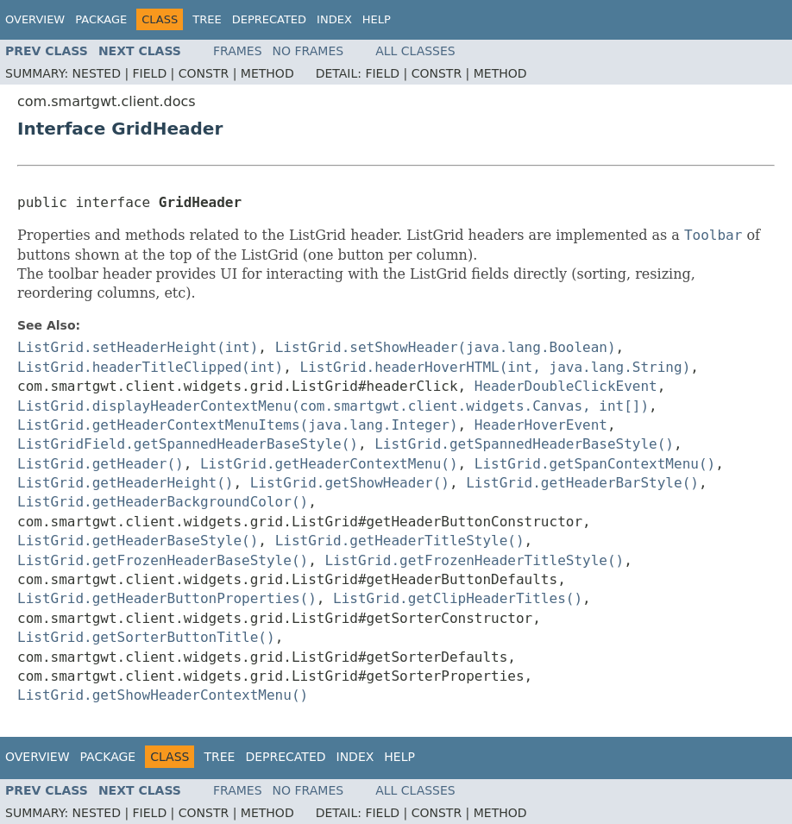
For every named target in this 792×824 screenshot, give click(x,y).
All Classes (415, 51)
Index (334, 19)
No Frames (308, 51)
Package (101, 19)
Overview (35, 19)
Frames (237, 51)
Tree (206, 19)
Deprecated (269, 19)
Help (376, 19)
